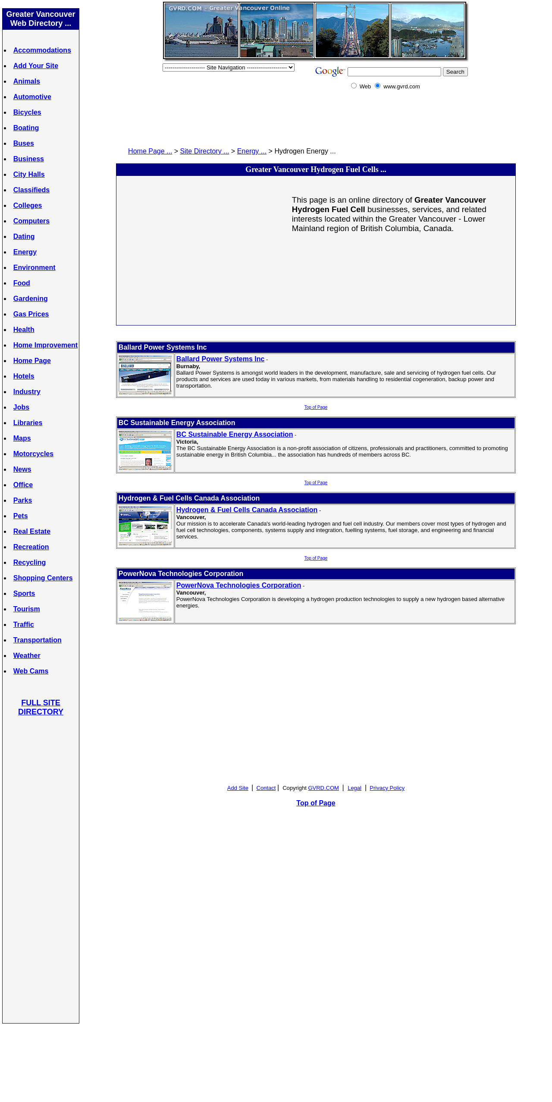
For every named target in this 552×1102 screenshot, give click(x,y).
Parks (22, 500)
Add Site (237, 788)
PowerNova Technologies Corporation (238, 585)
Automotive (32, 96)
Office (23, 484)
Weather (27, 655)
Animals (26, 81)
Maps (22, 438)
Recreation (31, 547)
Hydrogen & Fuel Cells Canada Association (246, 509)
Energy (25, 252)
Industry (27, 391)
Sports (24, 593)
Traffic (23, 624)
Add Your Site (35, 65)
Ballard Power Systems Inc (220, 359)
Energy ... (252, 151)
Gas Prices (31, 314)
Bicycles (27, 112)
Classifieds (31, 190)
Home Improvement (45, 345)
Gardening (30, 298)
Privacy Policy (387, 788)
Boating (26, 127)
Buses (23, 143)
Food (21, 283)
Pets (20, 516)
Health (23, 329)
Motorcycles (33, 453)
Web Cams (31, 671)
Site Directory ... (204, 151)
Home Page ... (150, 151)
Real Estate (31, 531)
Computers (31, 221)
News (22, 469)
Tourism (26, 609)
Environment (34, 267)
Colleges (27, 205)
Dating (24, 236)
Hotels (23, 376)
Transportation (37, 640)
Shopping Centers (43, 578)
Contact (266, 788)
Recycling (29, 562)
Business (28, 159)
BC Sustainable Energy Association (234, 434)
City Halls (29, 174)
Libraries (28, 422)
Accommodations (42, 50)
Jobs (21, 407)
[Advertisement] (40, 869)
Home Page (32, 360)
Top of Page (315, 407)
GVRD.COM (323, 788)
